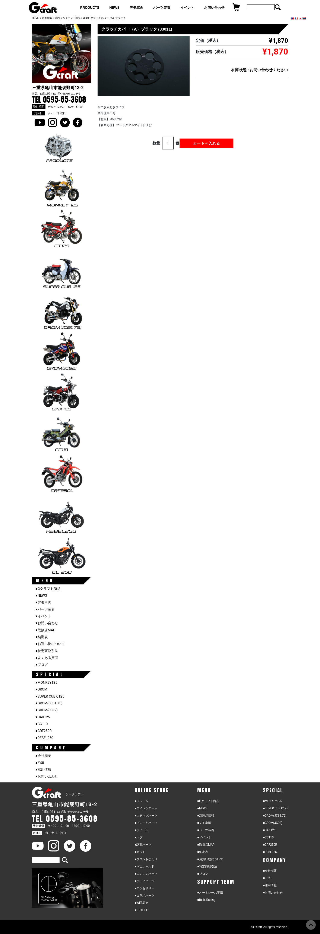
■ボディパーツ (144, 881)
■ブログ (41, 665)
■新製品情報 (205, 815)
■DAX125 (42, 717)
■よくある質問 (46, 658)
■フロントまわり (146, 859)
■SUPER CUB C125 (49, 696)
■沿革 (39, 763)
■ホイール (141, 830)
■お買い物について (50, 644)
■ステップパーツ (146, 815)
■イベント (43, 616)
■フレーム (141, 801)
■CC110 (41, 724)
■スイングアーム (146, 808)
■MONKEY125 (46, 682)
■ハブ (138, 837)
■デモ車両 (43, 602)
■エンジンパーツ (146, 873)
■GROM (41, 689)
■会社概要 (43, 756)
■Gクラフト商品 (47, 589)
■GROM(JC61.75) (48, 703)
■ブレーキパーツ (146, 823)
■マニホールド (144, 866)
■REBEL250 (44, 738)
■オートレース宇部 (210, 892)
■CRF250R (43, 731)
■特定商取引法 (46, 651)
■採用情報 (43, 769)
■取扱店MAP (45, 630)
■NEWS (41, 595)
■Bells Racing (206, 900)
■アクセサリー (144, 888)
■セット (140, 852)
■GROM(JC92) (46, 710)
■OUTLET (141, 910)
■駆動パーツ (143, 844)
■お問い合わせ (46, 623)
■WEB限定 (142, 902)
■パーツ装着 (45, 609)
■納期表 (41, 637)
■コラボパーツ (144, 895)
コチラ (77, 93)
